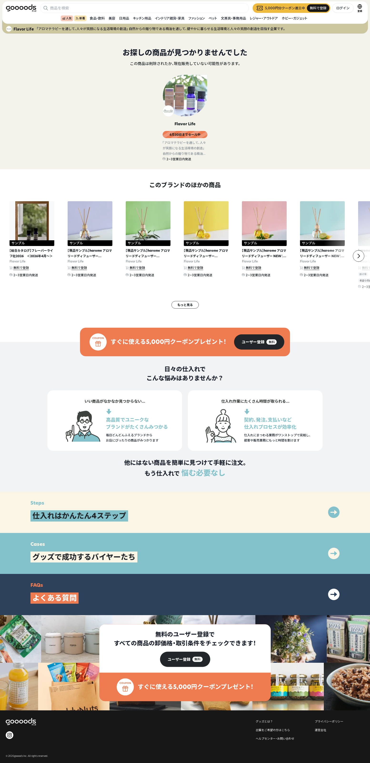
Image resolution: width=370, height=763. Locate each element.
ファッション (196, 18)
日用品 (124, 18)
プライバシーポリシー (329, 721)
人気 (67, 18)
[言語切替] (359, 8)
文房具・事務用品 (233, 18)
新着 (80, 18)
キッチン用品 (142, 18)
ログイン (343, 8)
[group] (259, 342)
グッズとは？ (264, 721)
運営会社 (320, 730)
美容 (112, 18)
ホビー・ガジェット (294, 18)
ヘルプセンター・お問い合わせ (275, 738)
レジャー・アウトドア (264, 18)
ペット (213, 18)
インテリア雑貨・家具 (170, 18)
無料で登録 (21, 268)
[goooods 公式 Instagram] (9, 735)
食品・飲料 (97, 18)
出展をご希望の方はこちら (273, 730)
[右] (358, 256)
